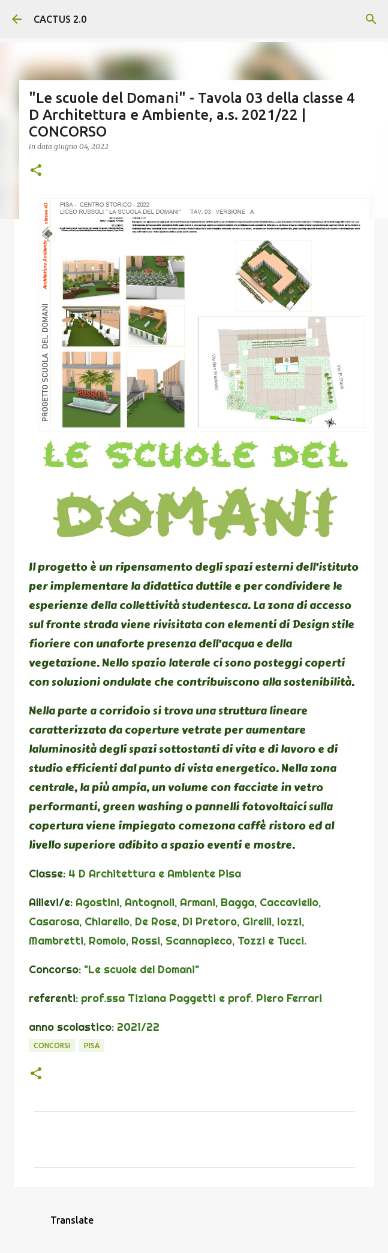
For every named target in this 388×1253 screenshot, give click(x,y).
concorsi (52, 1045)
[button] (36, 171)
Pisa (92, 1045)
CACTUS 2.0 (60, 19)
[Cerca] (371, 19)
